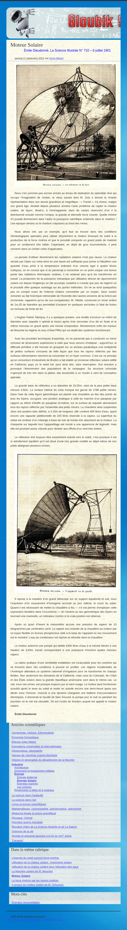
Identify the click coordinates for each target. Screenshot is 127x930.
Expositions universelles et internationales (36, 746)
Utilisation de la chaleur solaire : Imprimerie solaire (41, 862)
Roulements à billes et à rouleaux (34, 790)
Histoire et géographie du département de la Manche (43, 759)
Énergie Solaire (27, 780)
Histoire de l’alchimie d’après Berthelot (34, 755)
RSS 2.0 (57, 919)
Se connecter (30, 919)
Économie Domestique (25, 737)
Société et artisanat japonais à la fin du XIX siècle (41, 835)
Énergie (19, 773)
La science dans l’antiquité (27, 795)
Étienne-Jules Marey (24, 741)
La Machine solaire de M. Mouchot (32, 871)
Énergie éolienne (27, 777)
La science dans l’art (24, 799)
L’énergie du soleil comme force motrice (35, 857)
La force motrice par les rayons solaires (35, 880)
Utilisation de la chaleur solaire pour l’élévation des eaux (45, 866)
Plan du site (13, 919)
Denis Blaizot (56, 58)
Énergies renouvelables (26, 902)
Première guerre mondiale (27, 822)
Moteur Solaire (21, 875)
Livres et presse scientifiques (29, 804)
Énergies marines (27, 783)
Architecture (21, 767)
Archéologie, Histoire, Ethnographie (33, 732)
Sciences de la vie (22, 831)
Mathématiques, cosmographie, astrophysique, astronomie (46, 808)
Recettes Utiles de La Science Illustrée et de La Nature (44, 826)
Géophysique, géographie (27, 750)
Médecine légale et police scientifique (34, 813)
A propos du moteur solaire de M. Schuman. (38, 884)
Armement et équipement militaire (34, 770)
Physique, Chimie (22, 817)
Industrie (17, 764)
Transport (17, 840)
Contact (45, 919)
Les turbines (24, 787)
